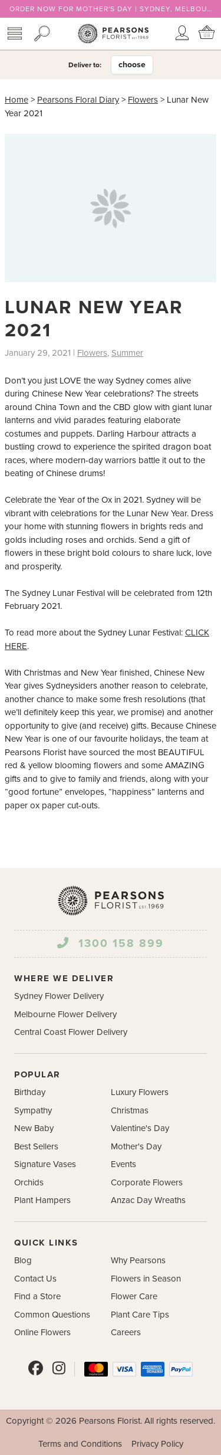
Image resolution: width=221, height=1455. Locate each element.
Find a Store (37, 1296)
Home (16, 99)
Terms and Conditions (80, 1443)
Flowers (143, 99)
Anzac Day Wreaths (148, 1200)
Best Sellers (36, 1146)
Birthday (29, 1092)
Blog (23, 1260)
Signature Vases (45, 1164)
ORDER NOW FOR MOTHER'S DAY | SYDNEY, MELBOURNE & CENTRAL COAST (110, 9)
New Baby (34, 1128)
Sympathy (33, 1110)
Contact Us (35, 1278)
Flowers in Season (146, 1278)
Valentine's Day (140, 1128)
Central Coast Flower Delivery (70, 1032)
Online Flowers (42, 1332)
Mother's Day (136, 1146)
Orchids (29, 1182)
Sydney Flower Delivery (59, 996)
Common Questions (52, 1314)
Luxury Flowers (140, 1092)
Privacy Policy (157, 1443)
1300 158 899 (110, 943)
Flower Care (134, 1296)
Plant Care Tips (140, 1314)
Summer (127, 353)
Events (123, 1164)
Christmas (130, 1110)
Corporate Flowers (147, 1182)
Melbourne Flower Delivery (65, 1014)
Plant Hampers (42, 1200)
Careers (126, 1332)
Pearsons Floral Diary (78, 99)
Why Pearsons (138, 1260)
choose (132, 65)
